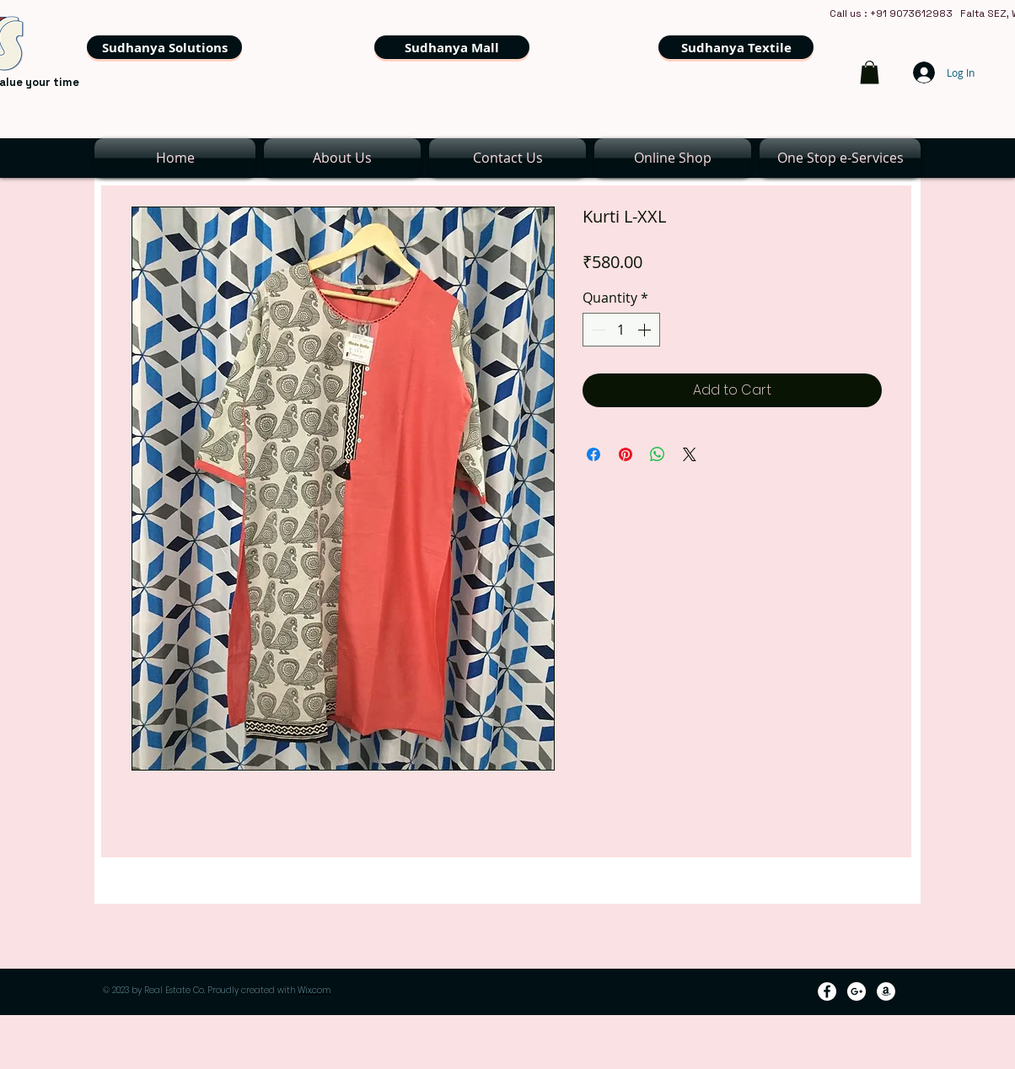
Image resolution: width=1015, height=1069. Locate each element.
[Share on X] (689, 454)
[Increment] (646, 330)
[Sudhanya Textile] (736, 47)
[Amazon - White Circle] (886, 991)
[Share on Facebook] (593, 454)
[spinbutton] (621, 330)
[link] (869, 72)
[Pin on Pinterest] (625, 454)
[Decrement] (597, 330)
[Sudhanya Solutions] (164, 47)
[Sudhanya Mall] (451, 47)
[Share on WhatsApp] (657, 454)
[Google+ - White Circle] (856, 991)
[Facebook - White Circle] (827, 991)
